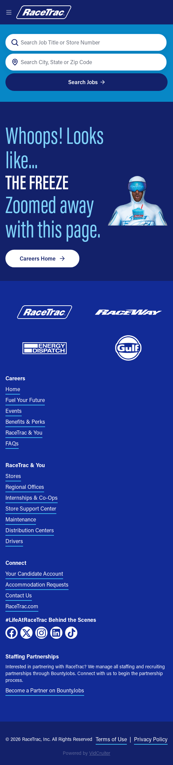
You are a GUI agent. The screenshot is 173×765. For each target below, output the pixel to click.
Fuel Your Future (25, 399)
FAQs (12, 443)
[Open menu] (8, 12)
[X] (26, 633)
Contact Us (18, 595)
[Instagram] (41, 633)
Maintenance (20, 519)
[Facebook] (11, 633)
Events (13, 410)
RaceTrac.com (21, 606)
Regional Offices (24, 486)
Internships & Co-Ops (31, 497)
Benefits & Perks (25, 421)
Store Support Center (30, 508)
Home (12, 389)
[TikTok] (71, 633)
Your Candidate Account (34, 573)
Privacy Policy (151, 739)
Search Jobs (86, 81)
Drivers (14, 540)
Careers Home (42, 258)
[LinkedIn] (56, 633)
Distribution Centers (29, 530)
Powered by (86, 753)
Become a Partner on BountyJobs (44, 690)
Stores (13, 475)
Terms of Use (111, 739)
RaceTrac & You (23, 432)
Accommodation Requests (37, 584)
